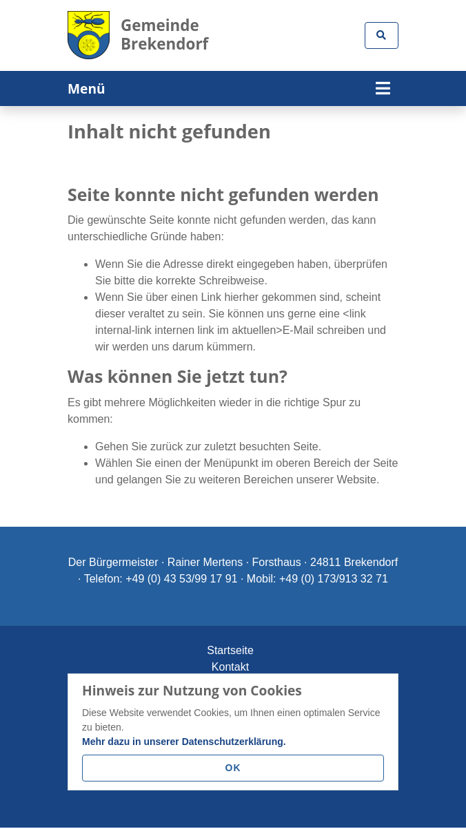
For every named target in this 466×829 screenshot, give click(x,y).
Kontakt (230, 666)
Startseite (230, 649)
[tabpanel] (233, 105)
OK (233, 767)
